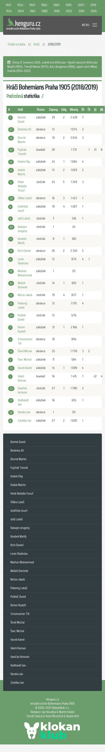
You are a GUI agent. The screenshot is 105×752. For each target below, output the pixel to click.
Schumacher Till (25, 341)
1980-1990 (56, 8)
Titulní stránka (16, 44)
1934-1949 (20, 8)
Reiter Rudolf (22, 329)
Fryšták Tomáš (22, 151)
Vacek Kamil (25, 367)
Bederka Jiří (24, 129)
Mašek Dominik (22, 285)
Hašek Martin (21, 172)
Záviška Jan (24, 420)
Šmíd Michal (25, 351)
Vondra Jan (24, 412)
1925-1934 (9, 8)
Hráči (37, 44)
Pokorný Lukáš (22, 305)
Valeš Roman (22, 378)
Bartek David (22, 119)
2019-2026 (93, 8)
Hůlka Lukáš (25, 198)
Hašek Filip (24, 161)
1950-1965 (32, 8)
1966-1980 (44, 8)
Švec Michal (24, 359)
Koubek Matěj (22, 240)
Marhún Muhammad (25, 273)
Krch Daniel (24, 250)
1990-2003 (69, 8)
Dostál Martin (22, 139)
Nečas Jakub (25, 294)
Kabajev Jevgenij (22, 229)
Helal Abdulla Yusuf (22, 186)
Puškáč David (22, 317)
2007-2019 (81, 8)
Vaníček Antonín (22, 390)
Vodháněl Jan (23, 402)
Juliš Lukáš (24, 218)
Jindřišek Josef (23, 208)
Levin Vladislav (23, 261)
